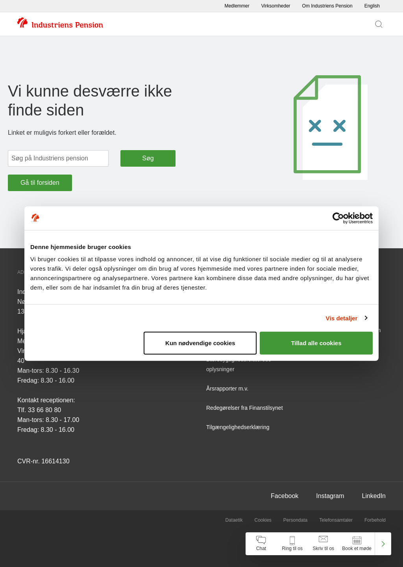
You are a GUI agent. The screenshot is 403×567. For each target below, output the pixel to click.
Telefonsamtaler (336, 520)
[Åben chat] (261, 543)
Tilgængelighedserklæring (238, 427)
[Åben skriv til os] (323, 543)
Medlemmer (236, 6)
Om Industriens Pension (327, 6)
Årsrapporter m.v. (227, 388)
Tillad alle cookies (316, 343)
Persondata (295, 520)
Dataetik (233, 520)
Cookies (262, 520)
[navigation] (318, 543)
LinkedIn (374, 496)
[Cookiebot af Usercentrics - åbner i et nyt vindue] (338, 218)
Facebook (284, 496)
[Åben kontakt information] (292, 543)
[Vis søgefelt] (379, 24)
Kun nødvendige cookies (200, 343)
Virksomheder (275, 6)
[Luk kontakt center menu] (383, 543)
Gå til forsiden (39, 182)
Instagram (330, 496)
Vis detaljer (342, 317)
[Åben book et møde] (357, 543)
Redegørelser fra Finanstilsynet (244, 408)
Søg (147, 158)
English (372, 6)
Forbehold (375, 520)
